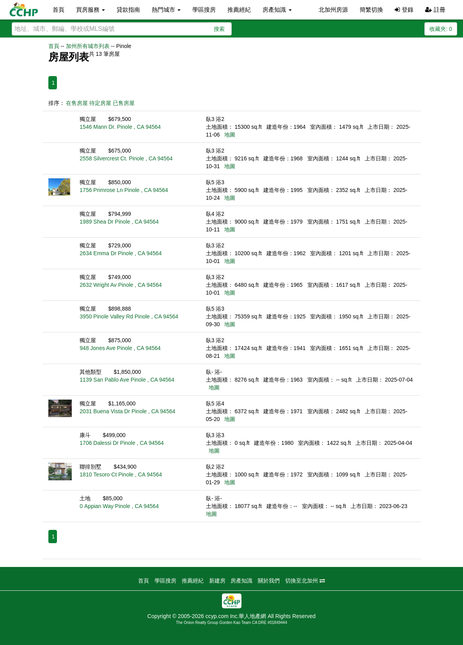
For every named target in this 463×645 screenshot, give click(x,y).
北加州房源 (333, 9)
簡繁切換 (371, 9)
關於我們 (269, 580)
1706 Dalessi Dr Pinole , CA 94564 (122, 443)
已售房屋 (124, 103)
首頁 (58, 9)
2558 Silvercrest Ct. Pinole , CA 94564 (126, 158)
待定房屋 (100, 103)
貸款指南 (128, 9)
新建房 (217, 580)
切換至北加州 (305, 580)
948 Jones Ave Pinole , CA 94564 (120, 348)
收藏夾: (440, 29)
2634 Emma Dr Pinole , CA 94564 (120, 253)
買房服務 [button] (90, 9)
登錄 (404, 9)
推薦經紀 (239, 9)
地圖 (229, 134)
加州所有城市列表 (88, 46)
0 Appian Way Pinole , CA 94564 (119, 506)
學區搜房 (204, 9)
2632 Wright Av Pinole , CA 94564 (120, 285)
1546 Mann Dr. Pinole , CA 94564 (120, 127)
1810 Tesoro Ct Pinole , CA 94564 (121, 474)
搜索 (219, 29)
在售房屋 (77, 103)
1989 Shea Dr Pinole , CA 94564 (119, 222)
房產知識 (241, 580)
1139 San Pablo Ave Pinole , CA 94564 (127, 380)
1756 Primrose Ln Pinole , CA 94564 (124, 190)
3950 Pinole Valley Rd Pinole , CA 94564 (129, 316)
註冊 (435, 9)
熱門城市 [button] (166, 9)
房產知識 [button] (277, 9)
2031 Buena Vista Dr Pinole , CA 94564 (127, 411)
